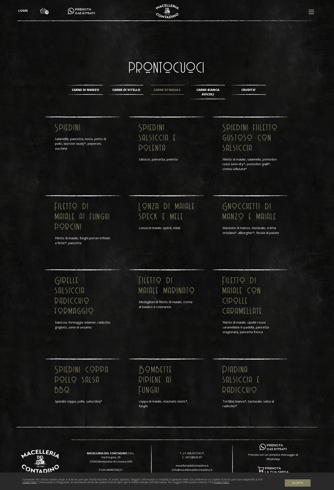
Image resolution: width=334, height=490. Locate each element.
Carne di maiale (167, 90)
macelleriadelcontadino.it (192, 465)
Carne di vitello (126, 90)
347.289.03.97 (193, 457)
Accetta (297, 483)
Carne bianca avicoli (207, 92)
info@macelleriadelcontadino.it (192, 470)
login (23, 11)
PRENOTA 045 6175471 (85, 11)
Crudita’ (248, 90)
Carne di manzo (85, 90)
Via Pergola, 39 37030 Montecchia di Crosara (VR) (110, 459)
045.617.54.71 (195, 453)
